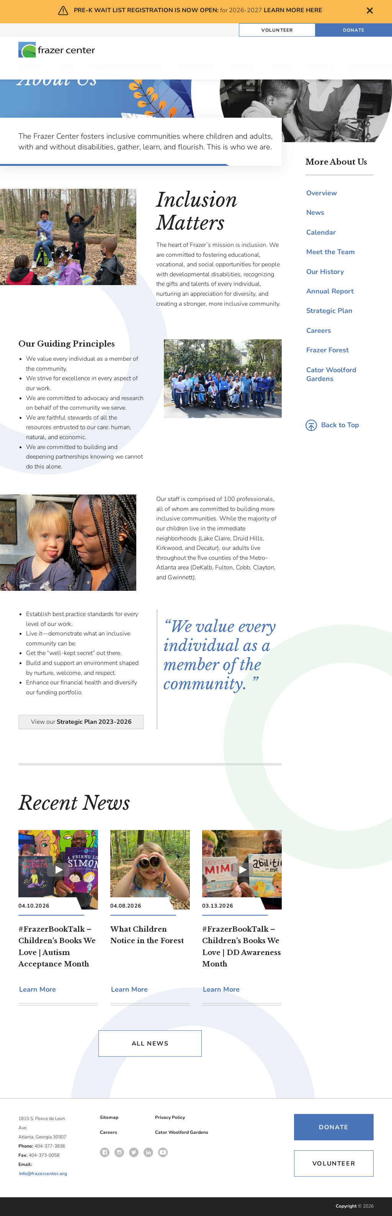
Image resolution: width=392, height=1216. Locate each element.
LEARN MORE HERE (293, 10)
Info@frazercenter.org (43, 1174)
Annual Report (330, 291)
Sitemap (109, 1117)
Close (370, 11)
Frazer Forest (327, 350)
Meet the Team (330, 251)
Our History (325, 271)
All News (150, 1043)
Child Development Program (125, 66)
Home (65, 66)
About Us (242, 66)
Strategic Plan (329, 310)
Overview (321, 193)
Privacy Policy (170, 1117)
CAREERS (320, 66)
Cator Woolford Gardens (331, 374)
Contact (281, 66)
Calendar (321, 232)
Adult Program (196, 66)
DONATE (29, 66)
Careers (318, 330)
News (315, 212)
